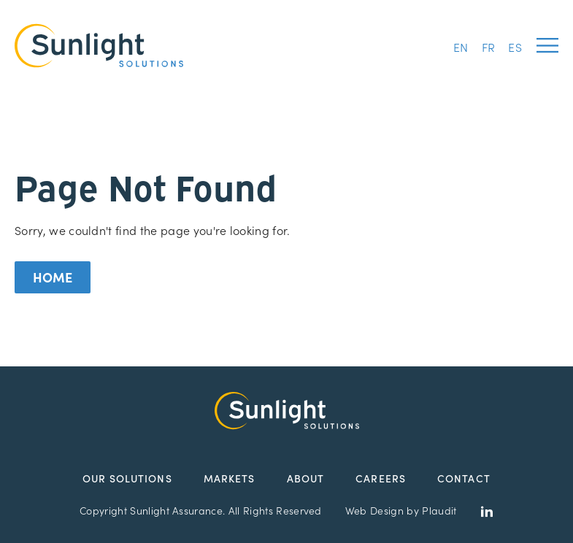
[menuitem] (461, 46)
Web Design (374, 510)
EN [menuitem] (461, 47)
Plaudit (439, 510)
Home (52, 277)
